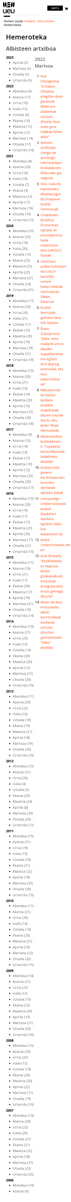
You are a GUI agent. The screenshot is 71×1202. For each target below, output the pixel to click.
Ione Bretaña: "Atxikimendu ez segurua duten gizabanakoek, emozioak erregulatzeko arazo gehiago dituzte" (52, 576)
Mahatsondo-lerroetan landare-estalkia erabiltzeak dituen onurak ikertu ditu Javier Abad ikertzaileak (51, 410)
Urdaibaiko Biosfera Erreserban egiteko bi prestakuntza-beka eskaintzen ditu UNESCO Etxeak (51, 235)
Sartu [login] (55, 8)
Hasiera (29, 21)
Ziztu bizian (45, 21)
